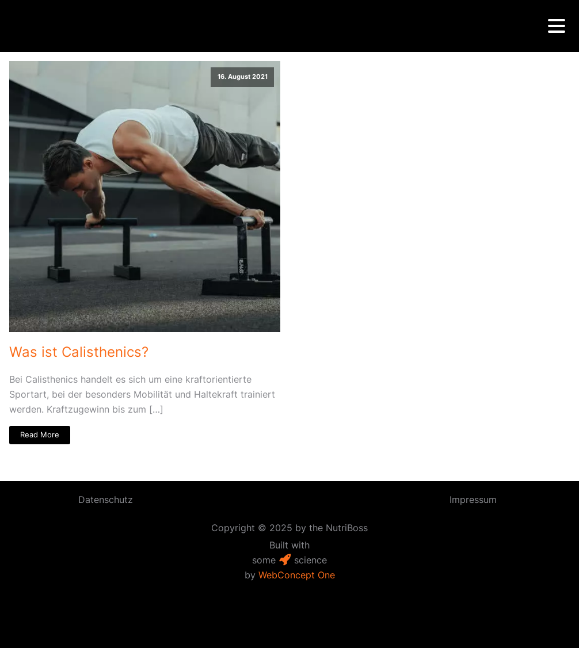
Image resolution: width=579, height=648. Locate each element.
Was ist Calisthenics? (78, 352)
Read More (39, 434)
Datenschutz (105, 499)
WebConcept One (296, 575)
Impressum (473, 499)
